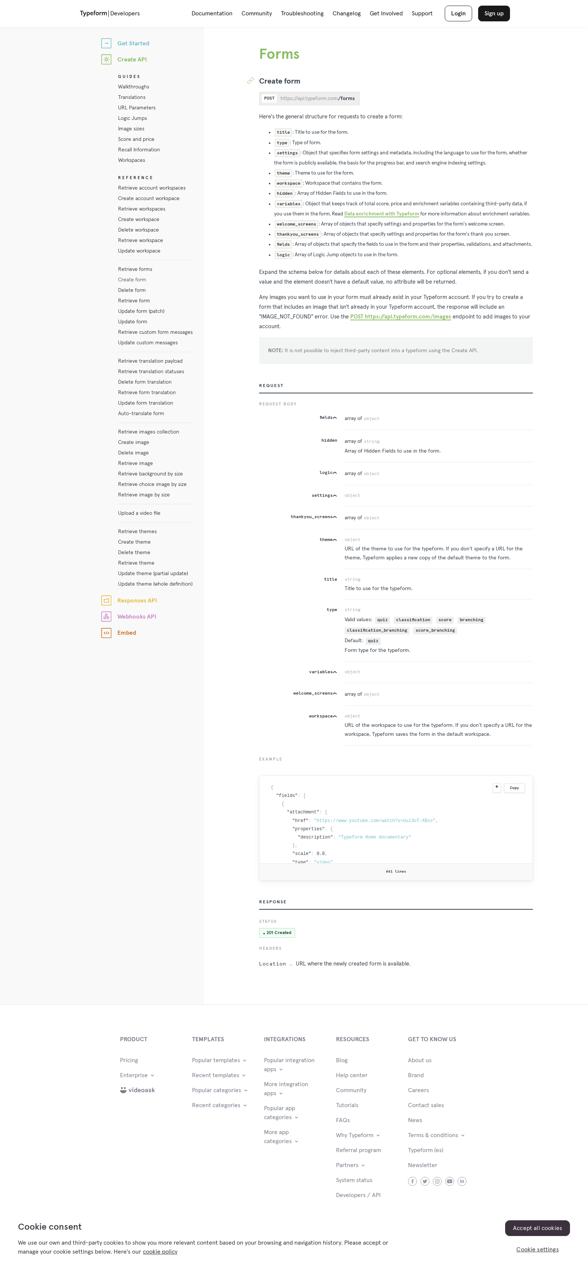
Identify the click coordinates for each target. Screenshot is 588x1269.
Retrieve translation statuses (151, 371)
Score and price (136, 139)
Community (257, 13)
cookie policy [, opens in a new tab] (160, 1252)
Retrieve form (134, 300)
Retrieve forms (135, 269)
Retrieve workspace (140, 240)
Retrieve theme (136, 563)
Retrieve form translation (147, 392)
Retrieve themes (137, 531)
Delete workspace (138, 230)
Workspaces (131, 160)
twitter (425, 1181)
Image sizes (131, 129)
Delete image (133, 453)
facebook (412, 1181)
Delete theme (134, 552)
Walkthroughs (133, 87)
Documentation (212, 13)
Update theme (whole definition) (155, 584)
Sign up (494, 13)
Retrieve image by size (144, 495)
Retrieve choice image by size (152, 484)
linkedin (462, 1181)
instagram (437, 1181)
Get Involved (386, 13)
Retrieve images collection (148, 432)
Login (458, 13)
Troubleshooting (302, 13)
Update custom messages (148, 342)
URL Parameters (137, 108)
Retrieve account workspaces (152, 188)
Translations (132, 97)
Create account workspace (149, 198)
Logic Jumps (132, 118)
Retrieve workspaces (141, 209)
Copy (514, 788)
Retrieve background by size (150, 474)
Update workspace (139, 251)
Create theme (134, 542)
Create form (132, 279)
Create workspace (138, 219)
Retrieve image (135, 463)
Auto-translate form (141, 413)
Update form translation (145, 403)
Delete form (132, 290)
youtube (449, 1181)
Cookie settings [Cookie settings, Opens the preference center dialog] (537, 1250)
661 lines (396, 871)
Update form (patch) (141, 311)
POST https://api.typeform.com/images (400, 317)
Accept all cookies (537, 1228)
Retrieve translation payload (150, 361)
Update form (132, 321)
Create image (133, 442)
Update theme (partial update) (153, 573)
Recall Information (139, 149)
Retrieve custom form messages (155, 332)
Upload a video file (139, 513)
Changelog (347, 13)
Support (422, 13)
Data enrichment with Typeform (381, 214)
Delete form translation (145, 382)
